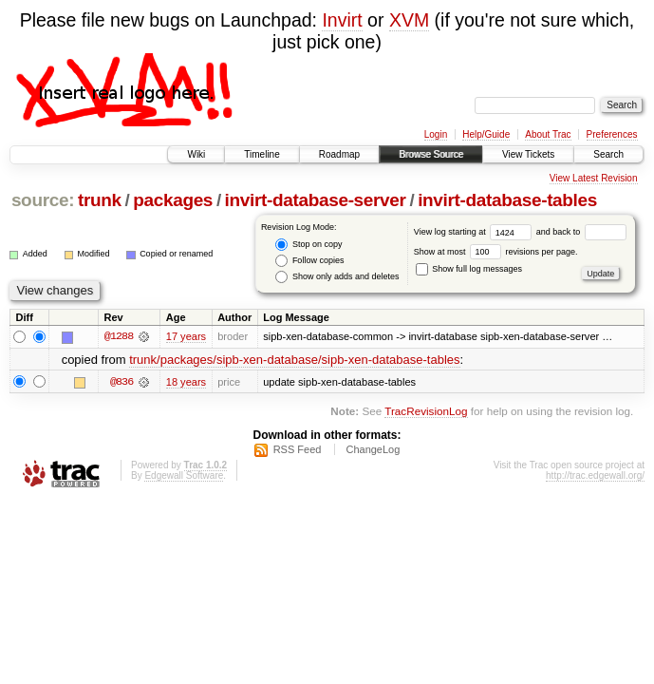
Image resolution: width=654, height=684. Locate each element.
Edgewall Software (183, 475)
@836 (121, 382)
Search (608, 154)
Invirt (342, 20)
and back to (581, 232)
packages (173, 200)
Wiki (196, 154)
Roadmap (339, 154)
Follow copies (309, 261)
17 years (186, 336)
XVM (409, 20)
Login (435, 134)
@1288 (118, 336)
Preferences (612, 134)
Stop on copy (308, 244)
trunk (99, 200)
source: (42, 200)
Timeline (261, 154)
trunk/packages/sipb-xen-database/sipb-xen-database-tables (294, 359)
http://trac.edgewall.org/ (595, 475)
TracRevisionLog (425, 411)
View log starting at (475, 232)
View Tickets (528, 154)
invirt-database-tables (507, 200)
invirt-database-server (315, 200)
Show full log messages (469, 269)
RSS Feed (297, 449)
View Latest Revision (594, 178)
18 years (186, 382)
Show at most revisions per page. (496, 251)
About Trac (547, 134)
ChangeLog (373, 449)
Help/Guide (486, 134)
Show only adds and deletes (337, 277)
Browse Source (431, 154)
